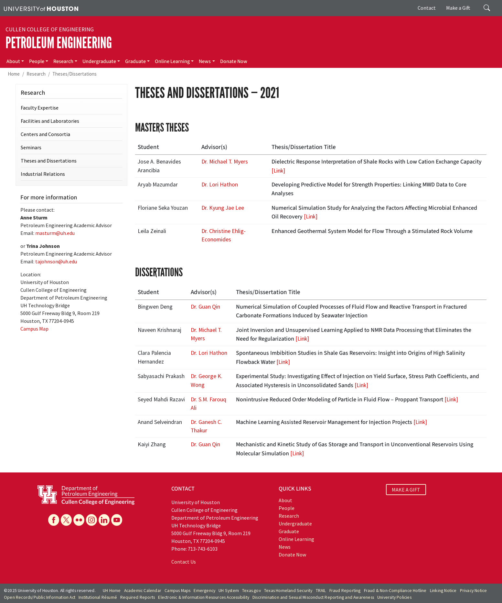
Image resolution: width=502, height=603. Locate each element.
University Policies (394, 597)
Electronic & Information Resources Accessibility (203, 597)
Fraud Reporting (345, 590)
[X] (66, 520)
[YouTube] (116, 520)
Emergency (204, 590)
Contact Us (183, 561)
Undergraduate (99, 61)
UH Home (112, 590)
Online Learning (172, 61)
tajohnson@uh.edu (56, 261)
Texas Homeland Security (288, 590)
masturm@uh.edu (55, 233)
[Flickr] (78, 520)
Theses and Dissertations (49, 160)
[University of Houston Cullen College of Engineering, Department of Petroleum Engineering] (85, 494)
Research (63, 61)
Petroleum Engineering (58, 42)
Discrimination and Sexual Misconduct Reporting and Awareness (313, 597)
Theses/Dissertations (74, 74)
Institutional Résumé (98, 597)
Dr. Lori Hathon (219, 184)
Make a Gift (458, 8)
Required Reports (137, 597)
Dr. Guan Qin (205, 306)
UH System (229, 590)
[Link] (278, 170)
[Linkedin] (104, 520)
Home (14, 74)
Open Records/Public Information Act (39, 597)
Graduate (135, 61)
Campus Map (34, 328)
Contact (427, 8)
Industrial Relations (43, 174)
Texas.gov (251, 590)
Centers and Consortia (45, 134)
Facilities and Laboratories (50, 121)
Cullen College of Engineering (49, 29)
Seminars (31, 147)
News (205, 61)
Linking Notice (443, 590)
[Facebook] (53, 520)
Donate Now (233, 61)
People (36, 61)
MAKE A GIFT (406, 489)
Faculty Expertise (40, 107)
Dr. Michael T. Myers (224, 161)
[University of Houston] (41, 8)
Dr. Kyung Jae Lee (222, 207)
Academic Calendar (142, 590)
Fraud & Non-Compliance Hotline (395, 590)
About (13, 61)
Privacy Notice (473, 590)
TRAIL (321, 590)
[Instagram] (91, 520)
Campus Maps (177, 590)
